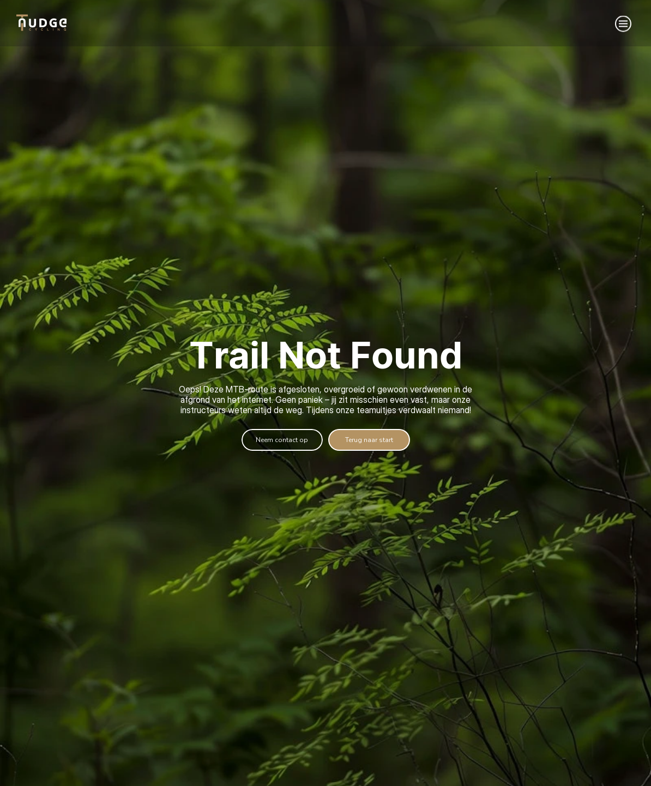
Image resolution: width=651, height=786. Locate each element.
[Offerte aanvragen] (282, 440)
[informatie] (369, 440)
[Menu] (623, 24)
